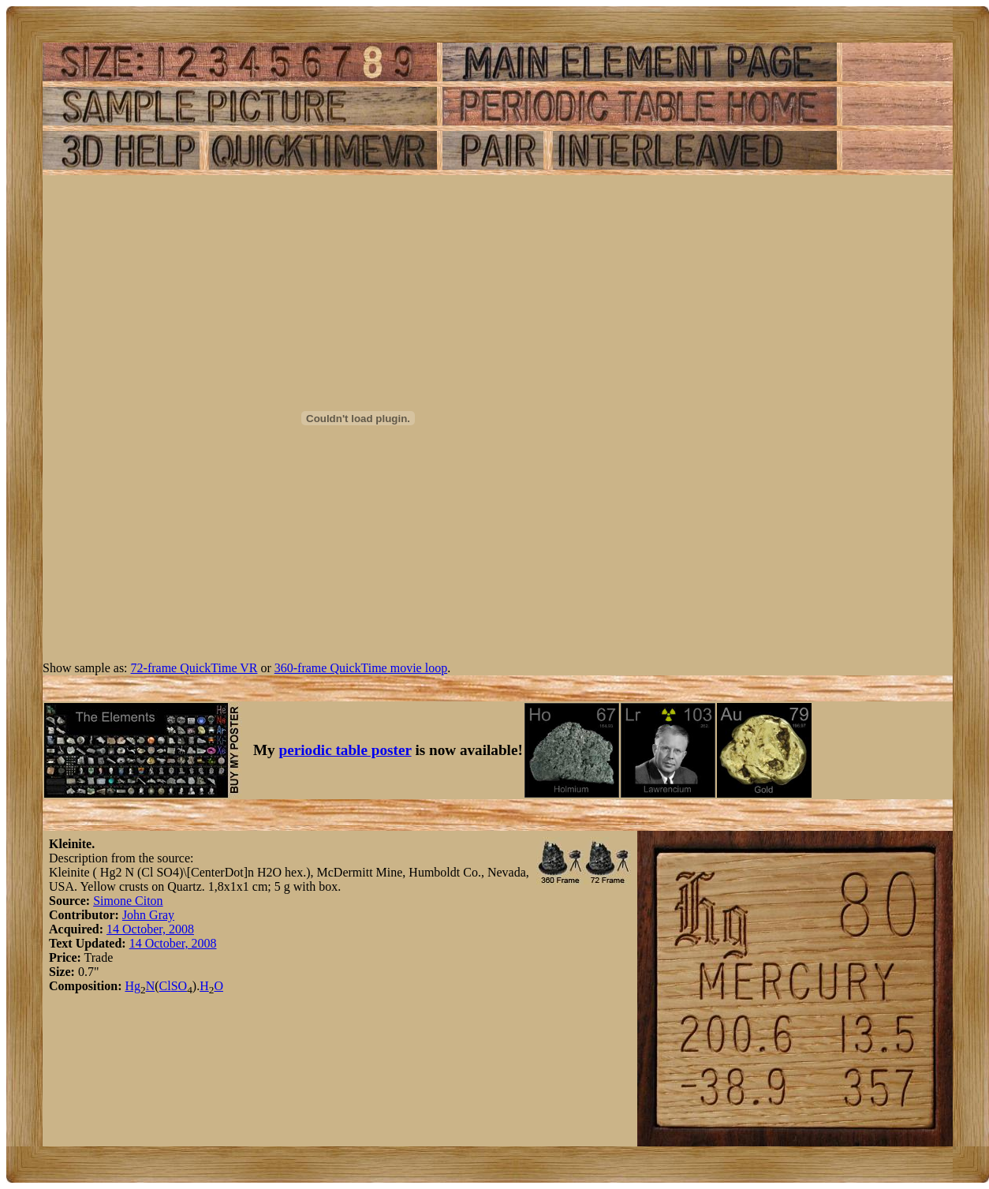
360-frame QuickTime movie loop (360, 668)
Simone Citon (127, 900)
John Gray (148, 915)
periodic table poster (345, 750)
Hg (132, 986)
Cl (165, 986)
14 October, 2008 (150, 929)
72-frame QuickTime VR (194, 668)
